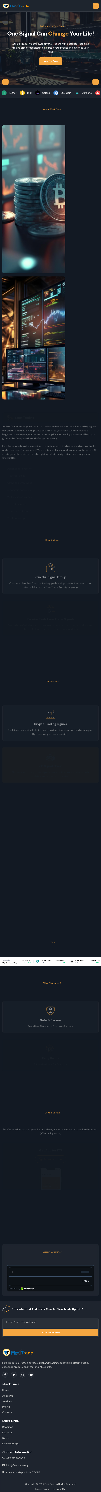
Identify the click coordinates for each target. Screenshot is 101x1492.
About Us (7, 1395)
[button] (96, 6)
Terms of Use (59, 1489)
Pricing (6, 1406)
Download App (10, 1443)
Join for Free (50, 61)
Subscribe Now (50, 1332)
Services (7, 1401)
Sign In (5, 1438)
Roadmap (7, 1427)
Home (5, 1390)
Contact (7, 1412)
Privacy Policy (42, 1489)
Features (7, 1432)
